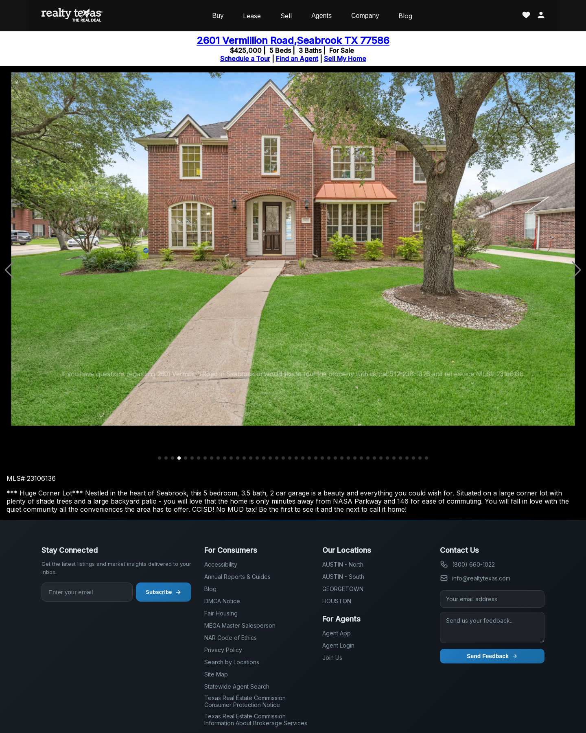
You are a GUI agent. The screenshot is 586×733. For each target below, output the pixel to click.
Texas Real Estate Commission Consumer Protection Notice (245, 701)
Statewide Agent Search (236, 686)
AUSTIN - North (342, 564)
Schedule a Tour (245, 59)
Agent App (336, 633)
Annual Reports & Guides (237, 576)
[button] (159, 458)
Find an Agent (297, 59)
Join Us (332, 657)
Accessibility (220, 564)
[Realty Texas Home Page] (72, 15)
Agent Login (338, 645)
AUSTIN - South (343, 576)
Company (365, 15)
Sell (286, 16)
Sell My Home (345, 59)
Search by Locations (231, 662)
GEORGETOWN (342, 588)
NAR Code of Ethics (230, 637)
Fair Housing (221, 613)
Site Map (216, 674)
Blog (405, 16)
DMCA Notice (222, 601)
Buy (218, 15)
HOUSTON (336, 601)
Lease (252, 16)
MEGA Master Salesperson (240, 625)
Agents (321, 15)
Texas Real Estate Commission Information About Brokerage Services (255, 719)
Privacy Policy (223, 649)
